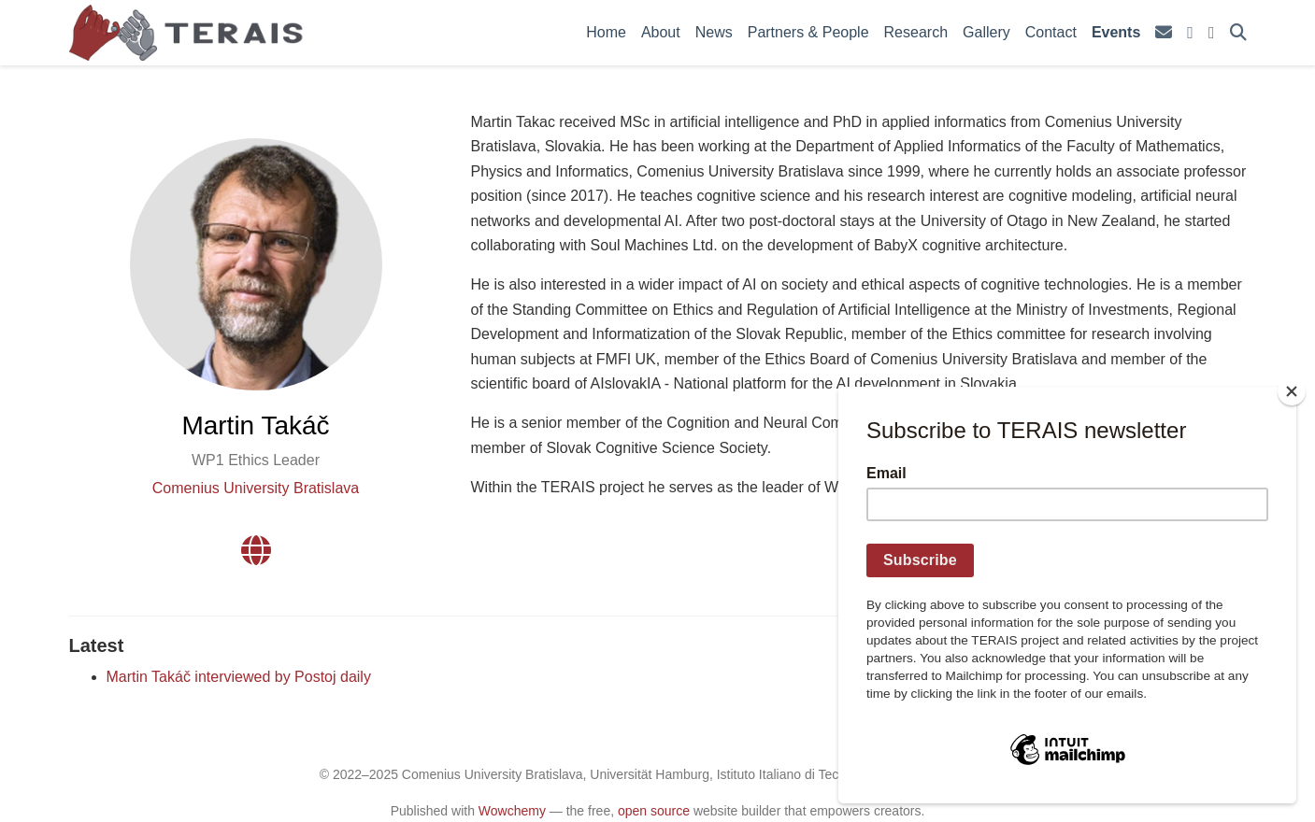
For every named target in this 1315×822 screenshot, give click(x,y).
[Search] (1238, 33)
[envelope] (1163, 33)
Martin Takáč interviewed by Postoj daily (239, 677)
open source (654, 810)
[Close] (1292, 391)
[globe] (256, 556)
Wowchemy (512, 810)
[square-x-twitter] (1190, 33)
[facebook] (1211, 33)
